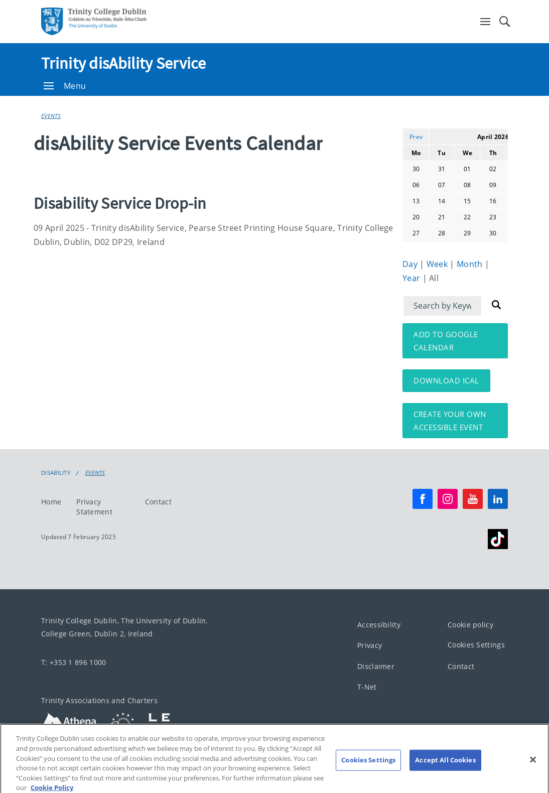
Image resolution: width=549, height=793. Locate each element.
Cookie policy (470, 624)
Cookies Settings (476, 644)
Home (51, 501)
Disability (55, 472)
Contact (158, 501)
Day (411, 264)
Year (412, 278)
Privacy (369, 645)
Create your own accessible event (450, 420)
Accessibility (378, 624)
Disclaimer (375, 666)
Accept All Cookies (445, 767)
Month (471, 264)
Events (51, 115)
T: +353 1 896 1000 (73, 662)
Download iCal (446, 380)
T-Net (367, 687)
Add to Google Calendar (446, 340)
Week (438, 264)
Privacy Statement (94, 506)
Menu (65, 85)
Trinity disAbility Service (123, 63)
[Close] (533, 767)
